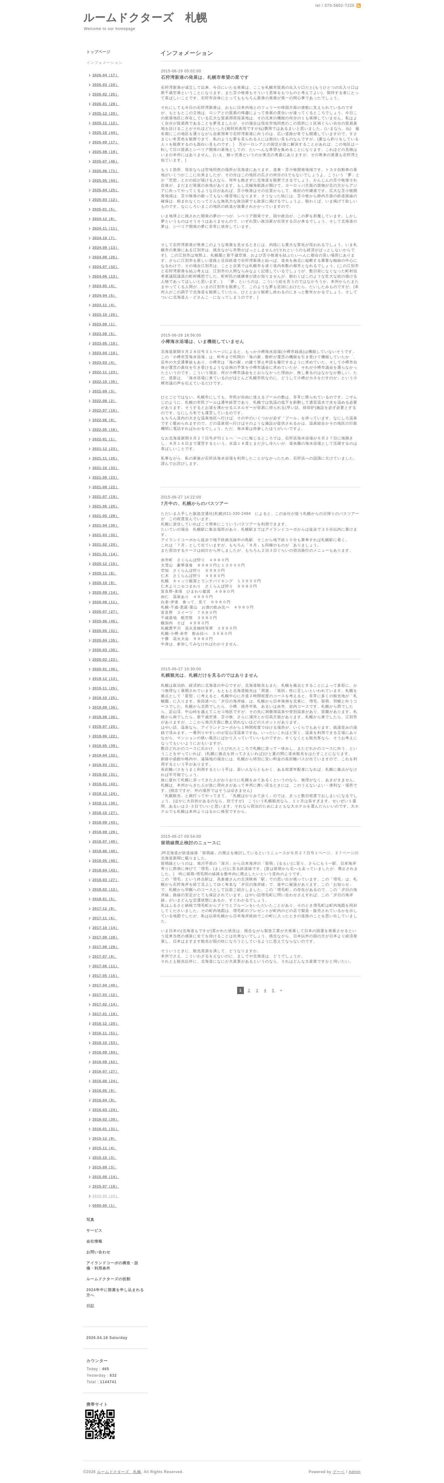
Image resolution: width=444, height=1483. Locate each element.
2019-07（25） (105, 726)
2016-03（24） (105, 1110)
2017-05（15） (105, 975)
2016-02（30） (105, 1119)
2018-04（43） (105, 870)
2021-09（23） (105, 477)
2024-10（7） (104, 238)
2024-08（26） (105, 257)
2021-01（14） (105, 554)
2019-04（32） (105, 755)
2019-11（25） (105, 688)
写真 (90, 1220)
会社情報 (94, 1241)
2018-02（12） (105, 889)
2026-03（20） (105, 85)
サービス (94, 1230)
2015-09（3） (104, 1167)
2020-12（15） (105, 564)
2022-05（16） (105, 429)
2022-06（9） (104, 420)
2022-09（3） (104, 391)
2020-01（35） (105, 669)
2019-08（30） (105, 717)
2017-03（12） (105, 995)
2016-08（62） (105, 1062)
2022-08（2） (104, 401)
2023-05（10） (105, 343)
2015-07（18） (105, 1186)
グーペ (339, 1472)
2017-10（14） (105, 928)
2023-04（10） (105, 353)
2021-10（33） (105, 468)
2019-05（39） (105, 746)
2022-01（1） (104, 439)
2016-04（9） (104, 1100)
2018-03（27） (105, 880)
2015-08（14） (105, 1177)
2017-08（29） (105, 947)
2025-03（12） (105, 199)
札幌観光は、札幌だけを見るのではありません (209, 675)
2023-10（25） (105, 314)
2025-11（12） (105, 123)
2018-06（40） (105, 851)
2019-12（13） (105, 678)
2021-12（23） (105, 449)
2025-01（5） (104, 209)
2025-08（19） (105, 152)
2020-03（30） (105, 650)
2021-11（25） (105, 458)
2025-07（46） (105, 161)
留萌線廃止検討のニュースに (191, 842)
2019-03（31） (105, 765)
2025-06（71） (105, 171)
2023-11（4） (104, 305)
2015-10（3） (104, 1157)
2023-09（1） (104, 324)
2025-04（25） (105, 190)
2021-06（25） (105, 506)
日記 (90, 1306)
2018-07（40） (105, 841)
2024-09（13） (105, 247)
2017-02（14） (105, 1004)
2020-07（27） (105, 611)
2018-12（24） (105, 793)
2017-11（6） (104, 918)
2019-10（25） (105, 698)
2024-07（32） (105, 267)
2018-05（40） (105, 860)
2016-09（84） (105, 1052)
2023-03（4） (104, 362)
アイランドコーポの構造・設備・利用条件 (112, 1265)
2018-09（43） (105, 822)
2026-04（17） (105, 75)
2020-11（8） (104, 573)
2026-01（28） (105, 104)
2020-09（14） (105, 592)
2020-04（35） (105, 640)
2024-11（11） (105, 228)
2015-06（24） (105, 1196)
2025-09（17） (105, 142)
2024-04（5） (104, 295)
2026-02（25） (105, 94)
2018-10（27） (105, 813)
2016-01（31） (105, 1129)
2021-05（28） (105, 516)
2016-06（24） (105, 1081)
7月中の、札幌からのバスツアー (194, 503)
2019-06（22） (105, 736)
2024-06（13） (105, 276)
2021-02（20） (105, 544)
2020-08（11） (105, 602)
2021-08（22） (105, 487)
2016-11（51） (105, 1033)
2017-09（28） (105, 937)
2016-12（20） (105, 1023)
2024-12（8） (104, 219)
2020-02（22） (105, 659)
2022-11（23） (105, 372)
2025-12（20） (105, 113)
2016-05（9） (104, 1090)
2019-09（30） (105, 707)
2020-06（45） (105, 621)
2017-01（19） (105, 1014)
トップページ (98, 52)
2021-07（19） (105, 496)
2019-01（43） (105, 784)
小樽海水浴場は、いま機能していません (202, 341)
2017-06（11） (105, 966)
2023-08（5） (104, 334)
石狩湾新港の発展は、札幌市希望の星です (205, 77)
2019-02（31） (105, 774)
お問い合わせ (98, 1252)
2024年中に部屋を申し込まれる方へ (115, 1292)
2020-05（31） (105, 631)
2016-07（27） (105, 1071)
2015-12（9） (104, 1138)
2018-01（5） (104, 899)
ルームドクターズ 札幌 (145, 17)
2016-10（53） (105, 1042)
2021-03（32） (105, 535)
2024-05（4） (104, 286)
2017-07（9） (104, 956)
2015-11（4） (104, 1148)
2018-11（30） (105, 803)
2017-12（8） (104, 908)
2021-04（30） (105, 525)
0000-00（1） (104, 1205)
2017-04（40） (105, 985)
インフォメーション (104, 63)
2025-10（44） (105, 132)
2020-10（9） (104, 583)
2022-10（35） (105, 381)
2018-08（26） (105, 832)
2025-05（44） (105, 180)
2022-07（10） (105, 410)
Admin (355, 1472)
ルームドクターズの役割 (108, 1279)
